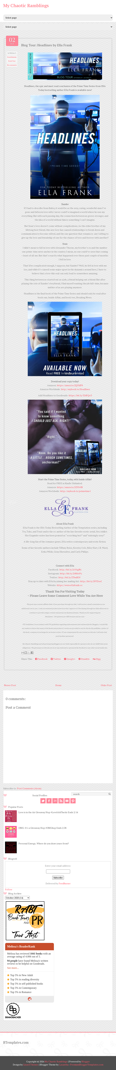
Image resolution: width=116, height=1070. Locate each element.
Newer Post (10, 685)
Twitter (56, 658)
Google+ (69, 658)
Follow (8, 889)
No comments (12, 65)
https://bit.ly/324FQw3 (80, 395)
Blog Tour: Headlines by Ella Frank (46, 45)
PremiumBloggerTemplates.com (86, 1064)
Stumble (84, 658)
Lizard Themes (30, 1064)
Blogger (85, 1061)
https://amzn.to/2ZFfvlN (70, 487)
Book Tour (12, 61)
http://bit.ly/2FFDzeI (91, 581)
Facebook (41, 658)
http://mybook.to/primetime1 (75, 491)
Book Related (11, 57)
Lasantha (63, 1064)
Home (58, 685)
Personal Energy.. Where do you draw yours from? (43, 843)
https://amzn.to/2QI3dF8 (70, 385)
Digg (97, 658)
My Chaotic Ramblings (26, 5)
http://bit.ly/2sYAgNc (70, 569)
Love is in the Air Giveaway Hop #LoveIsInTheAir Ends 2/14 (48, 812)
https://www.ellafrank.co (69, 585)
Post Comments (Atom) (29, 788)
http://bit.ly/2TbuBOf (69, 577)
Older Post (106, 685)
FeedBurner (65, 883)
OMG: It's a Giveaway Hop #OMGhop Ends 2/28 (42, 827)
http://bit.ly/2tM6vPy (71, 573)
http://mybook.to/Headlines (75, 389)
